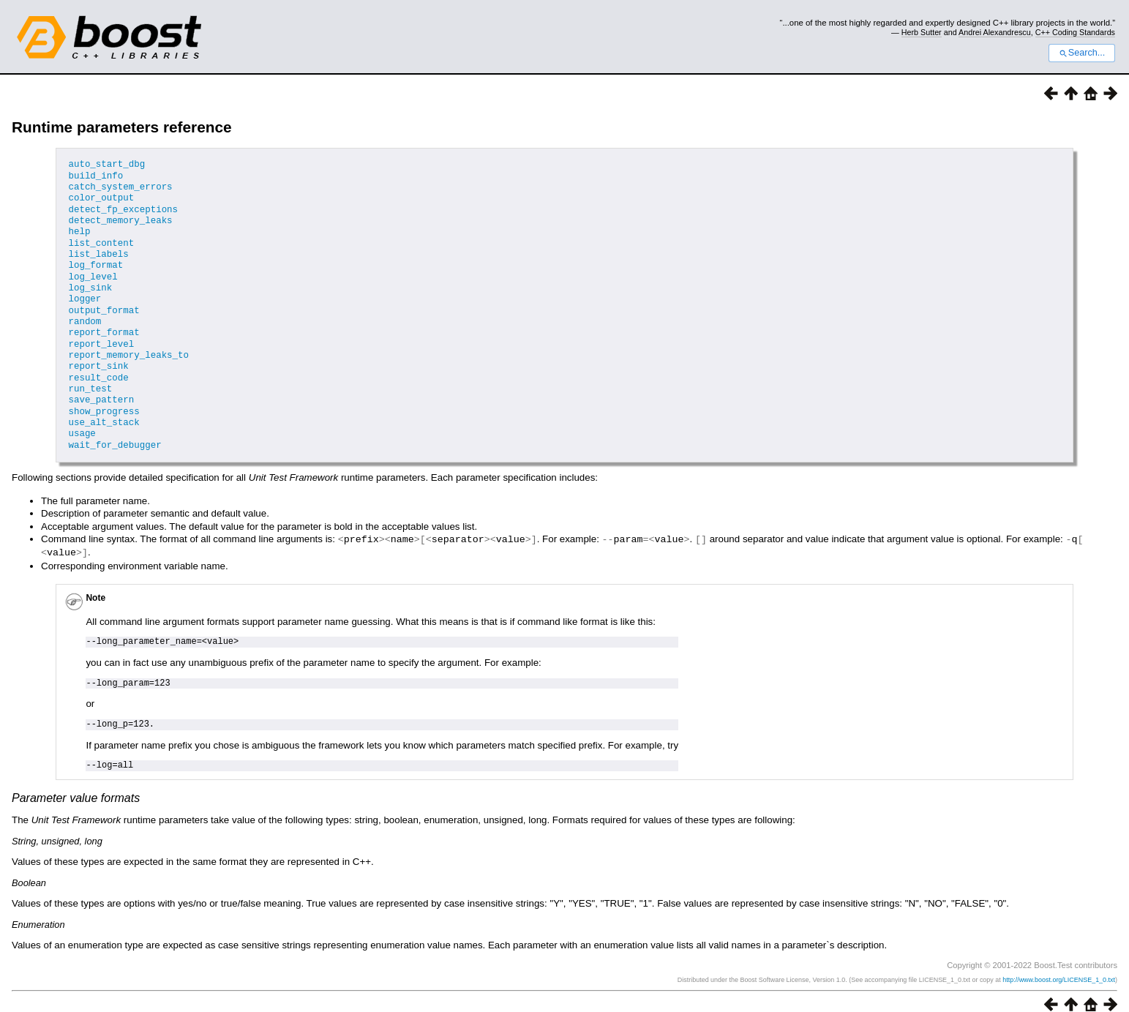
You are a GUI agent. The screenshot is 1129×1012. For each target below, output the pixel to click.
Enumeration (38, 910)
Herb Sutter (921, 32)
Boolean (29, 868)
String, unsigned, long (57, 827)
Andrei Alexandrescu (995, 32)
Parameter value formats (76, 784)
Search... (1082, 53)
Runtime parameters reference (122, 127)
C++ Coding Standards (1075, 32)
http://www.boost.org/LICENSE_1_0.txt (1058, 966)
